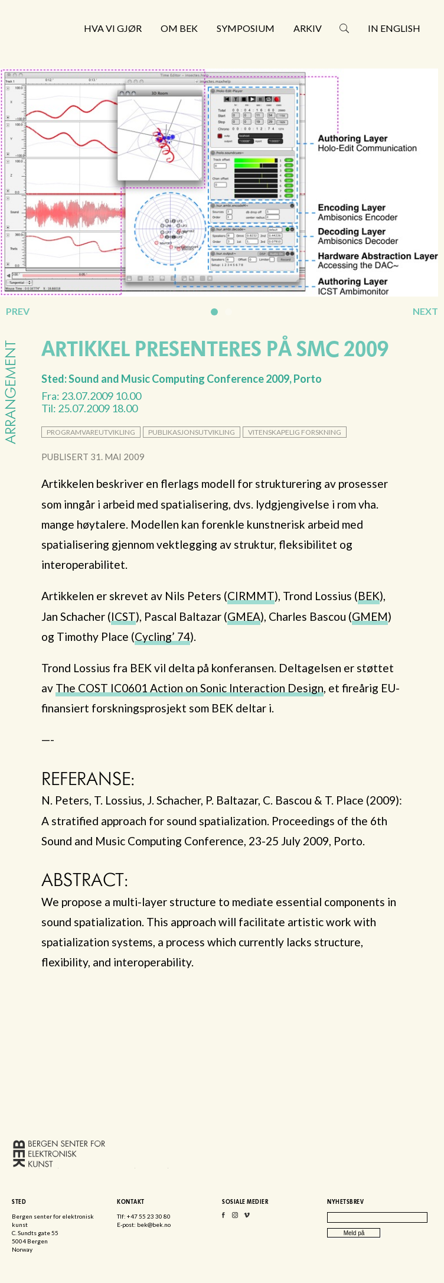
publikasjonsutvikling (191, 432)
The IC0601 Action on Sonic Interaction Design (190, 688)
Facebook (223, 1217)
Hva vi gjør (113, 28)
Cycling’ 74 (162, 636)
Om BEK (179, 28)
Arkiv (307, 28)
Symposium (246, 28)
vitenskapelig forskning (294, 432)
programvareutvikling (91, 432)
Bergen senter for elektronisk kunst (65, 58)
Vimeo (247, 1217)
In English (394, 28)
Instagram (235, 1217)
